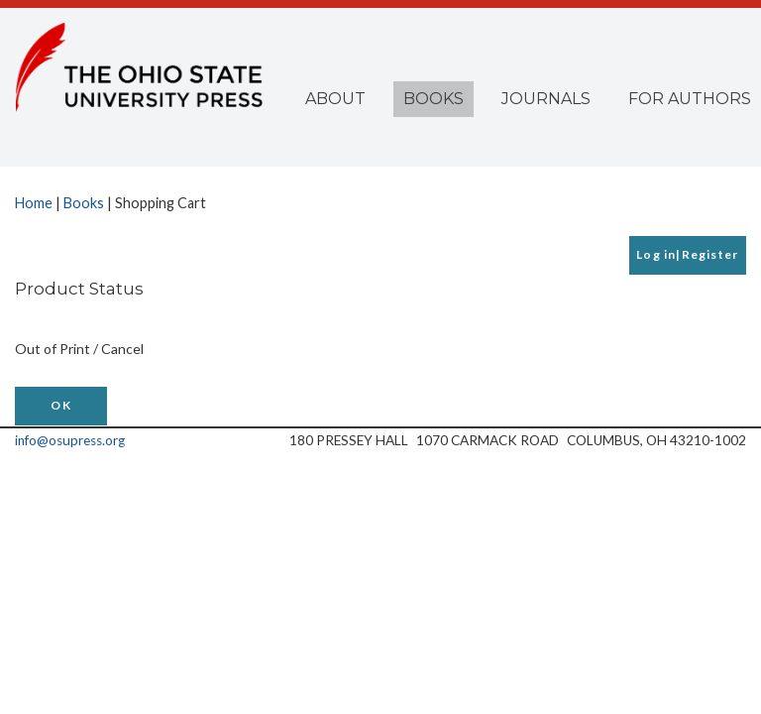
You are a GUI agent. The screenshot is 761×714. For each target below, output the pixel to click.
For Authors (689, 98)
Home (34, 202)
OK (60, 405)
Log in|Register (687, 254)
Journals (546, 98)
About (335, 98)
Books (433, 98)
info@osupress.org (70, 440)
